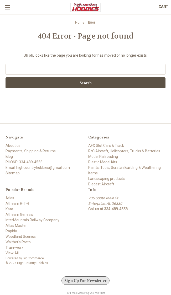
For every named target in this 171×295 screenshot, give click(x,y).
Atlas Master (16, 225)
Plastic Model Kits (102, 162)
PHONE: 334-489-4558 (24, 162)
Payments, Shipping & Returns (31, 151)
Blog (9, 156)
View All (12, 253)
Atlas (10, 198)
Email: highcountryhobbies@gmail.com (38, 167)
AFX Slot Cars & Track (106, 145)
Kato (9, 209)
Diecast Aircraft (101, 184)
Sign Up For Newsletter (85, 280)
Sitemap (13, 173)
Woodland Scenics (21, 236)
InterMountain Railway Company (32, 220)
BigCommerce (33, 258)
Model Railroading (103, 156)
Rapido (11, 231)
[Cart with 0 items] (163, 7)
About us (13, 145)
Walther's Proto (18, 242)
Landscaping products (106, 178)
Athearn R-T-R (17, 203)
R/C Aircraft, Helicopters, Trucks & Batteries (124, 151)
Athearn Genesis (19, 214)
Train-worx (14, 247)
